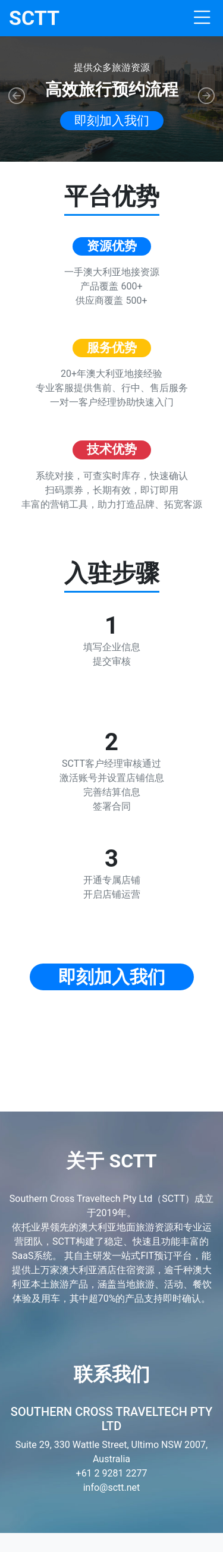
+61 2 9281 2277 (111, 1473)
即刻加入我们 (111, 121)
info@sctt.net (111, 1487)
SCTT (34, 18)
